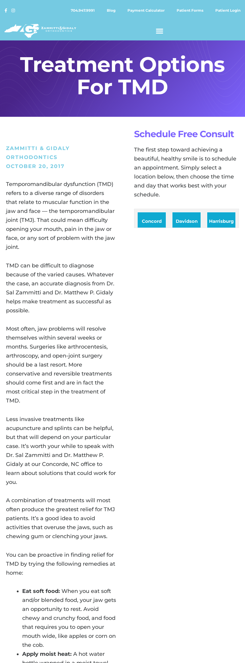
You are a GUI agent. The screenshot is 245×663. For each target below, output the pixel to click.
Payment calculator (146, 10)
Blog (111, 10)
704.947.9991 (83, 10)
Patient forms (190, 10)
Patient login (228, 10)
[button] (159, 31)
